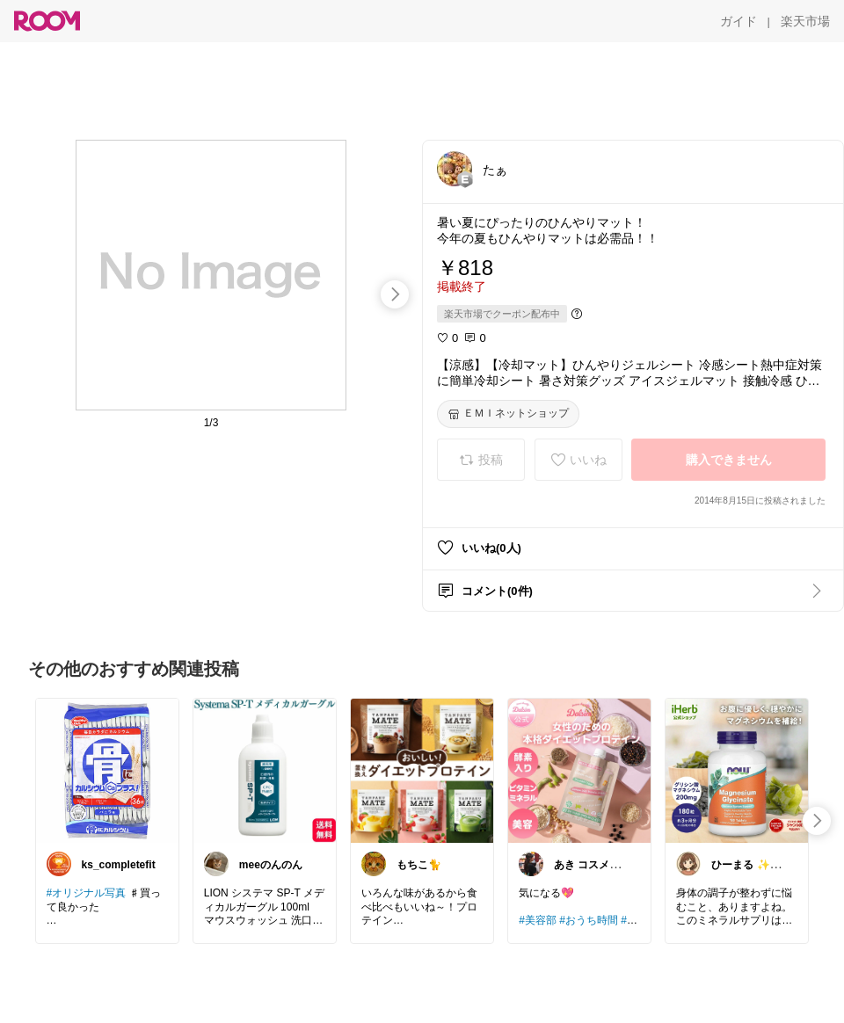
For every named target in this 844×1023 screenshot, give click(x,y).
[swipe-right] (395, 294)
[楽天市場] (805, 21)
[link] (107, 770)
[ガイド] (738, 21)
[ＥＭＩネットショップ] (508, 414)
